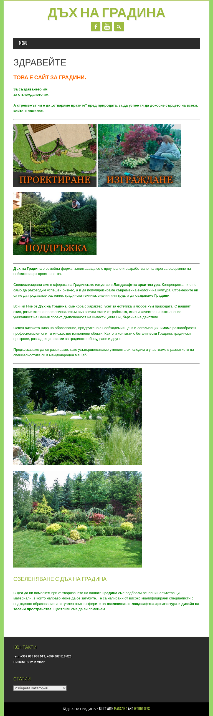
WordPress (142, 709)
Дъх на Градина (106, 13)
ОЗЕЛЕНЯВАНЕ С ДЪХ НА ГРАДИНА (59, 578)
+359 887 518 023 (59, 656)
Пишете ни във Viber (28, 662)
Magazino (120, 709)
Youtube (107, 26)
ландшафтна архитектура (154, 604)
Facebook (95, 26)
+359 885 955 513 (33, 656)
